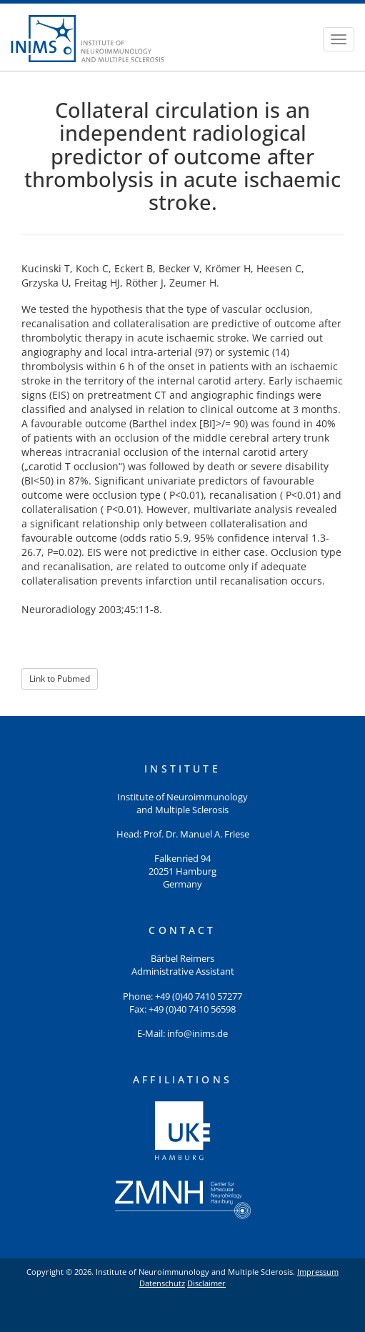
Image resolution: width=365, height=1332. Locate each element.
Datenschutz (162, 1283)
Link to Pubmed (59, 678)
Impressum (318, 1271)
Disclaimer (206, 1283)
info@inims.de (197, 1034)
